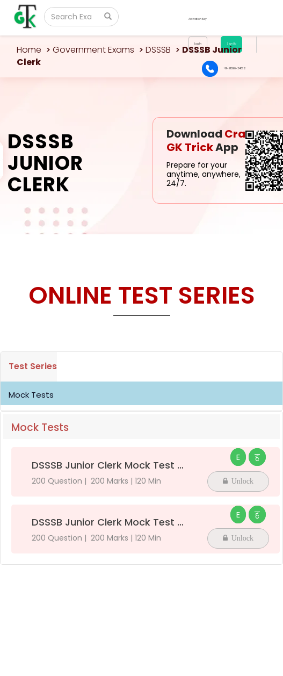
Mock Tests (31, 394)
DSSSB (158, 50)
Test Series (33, 366)
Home (29, 50)
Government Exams (93, 50)
